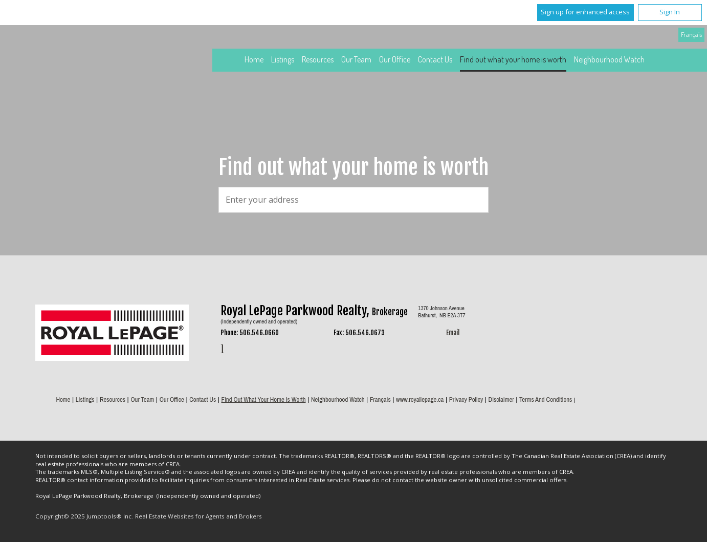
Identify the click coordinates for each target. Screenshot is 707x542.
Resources (318, 59)
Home (254, 59)
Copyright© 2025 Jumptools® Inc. (84, 516)
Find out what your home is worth (513, 59)
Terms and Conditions (545, 399)
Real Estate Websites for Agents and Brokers (198, 516)
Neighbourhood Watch (609, 59)
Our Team (356, 59)
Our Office (394, 59)
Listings (282, 59)
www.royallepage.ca (420, 399)
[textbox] (353, 199)
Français (691, 34)
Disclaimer (501, 399)
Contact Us (435, 59)
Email (452, 333)
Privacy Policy (466, 399)
